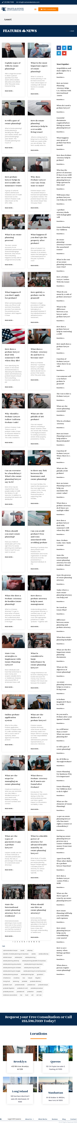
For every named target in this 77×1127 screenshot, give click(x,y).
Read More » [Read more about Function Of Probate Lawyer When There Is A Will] (61, 462)
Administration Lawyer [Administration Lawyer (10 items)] (10, 950)
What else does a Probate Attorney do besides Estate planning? (13, 600)
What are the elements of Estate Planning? (64, 804)
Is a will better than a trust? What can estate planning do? (63, 733)
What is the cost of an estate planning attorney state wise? (64, 263)
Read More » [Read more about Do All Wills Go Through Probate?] (61, 765)
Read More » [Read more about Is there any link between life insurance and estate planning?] (35, 503)
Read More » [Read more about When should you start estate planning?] (9, 557)
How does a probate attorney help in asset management (39, 600)
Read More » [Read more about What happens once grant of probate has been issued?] (61, 149)
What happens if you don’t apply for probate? (13, 295)
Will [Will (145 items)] (32, 995)
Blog (63, 1119)
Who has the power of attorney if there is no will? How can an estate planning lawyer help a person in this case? (64, 177)
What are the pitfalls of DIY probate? (37, 416)
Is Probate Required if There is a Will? (64, 702)
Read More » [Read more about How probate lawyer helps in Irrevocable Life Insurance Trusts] (9, 208)
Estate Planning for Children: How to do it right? (64, 789)
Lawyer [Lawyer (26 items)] (30, 978)
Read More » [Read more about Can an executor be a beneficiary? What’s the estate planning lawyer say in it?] (9, 504)
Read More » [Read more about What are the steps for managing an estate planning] (9, 808)
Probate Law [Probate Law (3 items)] (31, 985)
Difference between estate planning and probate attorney (64, 624)
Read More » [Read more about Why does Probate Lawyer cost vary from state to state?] (35, 208)
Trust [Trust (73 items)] (26, 995)
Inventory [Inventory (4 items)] (16, 978)
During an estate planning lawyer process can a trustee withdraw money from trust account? (64, 842)
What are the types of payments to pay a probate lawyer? (13, 842)
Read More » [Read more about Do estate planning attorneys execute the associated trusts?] (61, 253)
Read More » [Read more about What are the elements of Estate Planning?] (61, 810)
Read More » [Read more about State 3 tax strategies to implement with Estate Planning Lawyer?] (9, 687)
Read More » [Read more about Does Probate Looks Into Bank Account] (61, 549)
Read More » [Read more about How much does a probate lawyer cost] (61, 353)
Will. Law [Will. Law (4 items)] (39, 995)
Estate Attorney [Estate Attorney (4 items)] (43, 954)
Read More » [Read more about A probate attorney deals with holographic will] (61, 221)
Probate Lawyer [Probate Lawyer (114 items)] (43, 985)
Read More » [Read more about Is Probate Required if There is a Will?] (61, 708)
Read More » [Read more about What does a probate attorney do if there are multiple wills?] (61, 514)
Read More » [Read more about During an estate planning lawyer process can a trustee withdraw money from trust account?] (61, 852)
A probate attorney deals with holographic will (64, 214)
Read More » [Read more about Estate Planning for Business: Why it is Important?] (61, 780)
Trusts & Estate (15, 9)
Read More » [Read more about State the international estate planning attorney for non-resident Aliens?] (61, 569)
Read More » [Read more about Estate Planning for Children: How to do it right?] (61, 795)
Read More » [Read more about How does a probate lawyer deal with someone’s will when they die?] (9, 387)
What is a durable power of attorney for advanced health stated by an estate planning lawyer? (39, 845)
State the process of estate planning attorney (64, 577)
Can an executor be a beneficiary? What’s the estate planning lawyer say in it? (13, 476)
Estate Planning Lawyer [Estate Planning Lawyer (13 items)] (10, 974)
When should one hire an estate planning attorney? (38, 909)
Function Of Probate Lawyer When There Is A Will (63, 455)
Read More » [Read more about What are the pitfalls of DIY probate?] (35, 444)
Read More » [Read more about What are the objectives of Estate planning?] (61, 676)
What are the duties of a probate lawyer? (38, 717)
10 (34, 942)
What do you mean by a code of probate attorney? (64, 294)
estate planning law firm (15, 10)
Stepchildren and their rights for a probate (64, 71)
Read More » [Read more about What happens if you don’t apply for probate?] (9, 320)
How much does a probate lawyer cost (64, 346)
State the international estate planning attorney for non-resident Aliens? (64, 560)
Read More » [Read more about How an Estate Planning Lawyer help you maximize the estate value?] (61, 497)
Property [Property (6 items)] (39, 991)
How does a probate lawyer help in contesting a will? (64, 330)
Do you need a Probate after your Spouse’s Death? (64, 717)
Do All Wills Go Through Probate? (64, 760)
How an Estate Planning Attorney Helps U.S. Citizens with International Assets (64, 89)
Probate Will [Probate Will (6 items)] (20, 991)
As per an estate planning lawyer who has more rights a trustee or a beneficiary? (64, 821)
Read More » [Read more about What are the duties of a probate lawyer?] (35, 749)
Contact (73, 1119)
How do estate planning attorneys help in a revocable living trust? (39, 126)
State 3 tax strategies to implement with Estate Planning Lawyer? (13, 659)
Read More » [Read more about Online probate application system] (9, 745)
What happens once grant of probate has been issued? (64, 142)
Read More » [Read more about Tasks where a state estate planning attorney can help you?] (61, 601)
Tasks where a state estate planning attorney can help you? (64, 594)
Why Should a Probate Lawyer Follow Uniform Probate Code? (12, 418)
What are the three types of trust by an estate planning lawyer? (64, 897)
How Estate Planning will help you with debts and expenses (64, 914)
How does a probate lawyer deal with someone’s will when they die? (12, 355)
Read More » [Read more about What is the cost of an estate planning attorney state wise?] (61, 271)
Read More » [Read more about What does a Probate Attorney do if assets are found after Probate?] (35, 809)
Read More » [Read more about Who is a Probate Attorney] (61, 427)
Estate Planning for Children (63, 228)
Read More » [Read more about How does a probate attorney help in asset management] (35, 626)
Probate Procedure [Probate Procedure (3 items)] (37, 988)
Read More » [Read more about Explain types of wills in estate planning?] (9, 91)
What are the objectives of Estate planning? (64, 669)
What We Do (42, 1119)
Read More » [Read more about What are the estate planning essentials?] (61, 415)
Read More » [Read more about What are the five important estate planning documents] (61, 661)
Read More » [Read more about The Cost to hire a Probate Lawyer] (61, 400)
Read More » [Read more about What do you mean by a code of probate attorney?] (61, 301)
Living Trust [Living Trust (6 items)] (6, 981)
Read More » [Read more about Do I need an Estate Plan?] (61, 614)
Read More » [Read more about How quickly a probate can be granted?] (35, 322)
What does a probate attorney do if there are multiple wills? (64, 507)
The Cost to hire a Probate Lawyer (64, 395)
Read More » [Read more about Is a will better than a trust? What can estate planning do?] (61, 741)
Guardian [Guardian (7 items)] (40, 974)
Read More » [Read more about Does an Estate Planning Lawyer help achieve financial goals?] (61, 445)
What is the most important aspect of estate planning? (39, 67)
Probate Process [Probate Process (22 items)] (8, 991)
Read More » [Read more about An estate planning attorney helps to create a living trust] (61, 693)
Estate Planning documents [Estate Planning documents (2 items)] (12, 964)
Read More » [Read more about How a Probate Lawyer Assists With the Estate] (61, 286)
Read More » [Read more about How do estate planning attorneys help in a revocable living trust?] (35, 150)
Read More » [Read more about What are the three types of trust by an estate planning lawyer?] (61, 905)
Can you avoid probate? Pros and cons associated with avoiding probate (39, 537)
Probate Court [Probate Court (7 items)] (7, 985)
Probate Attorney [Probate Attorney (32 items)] (35, 981)
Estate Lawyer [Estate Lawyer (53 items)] (7, 957)
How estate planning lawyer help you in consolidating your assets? (64, 933)
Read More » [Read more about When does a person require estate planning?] (61, 974)
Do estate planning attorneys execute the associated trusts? (64, 244)
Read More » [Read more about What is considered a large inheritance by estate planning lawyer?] (35, 688)
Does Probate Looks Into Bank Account (64, 543)
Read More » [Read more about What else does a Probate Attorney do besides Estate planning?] (9, 626)
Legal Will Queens (14, 1119)
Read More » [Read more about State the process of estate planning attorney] (61, 584)
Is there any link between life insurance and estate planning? (39, 475)
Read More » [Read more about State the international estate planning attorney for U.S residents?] (9, 936)
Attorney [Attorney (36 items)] (29, 950)
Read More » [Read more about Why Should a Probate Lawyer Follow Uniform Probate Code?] (9, 442)
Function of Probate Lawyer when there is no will (64, 363)
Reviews (54, 1119)
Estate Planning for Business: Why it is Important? (64, 774)
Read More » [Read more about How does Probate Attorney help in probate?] (61, 164)
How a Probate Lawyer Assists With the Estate (63, 279)
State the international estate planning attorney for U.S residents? (12, 910)
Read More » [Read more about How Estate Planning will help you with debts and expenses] (61, 922)
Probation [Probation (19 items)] (30, 991)
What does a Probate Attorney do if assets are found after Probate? (39, 781)
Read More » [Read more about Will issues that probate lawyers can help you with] (61, 204)
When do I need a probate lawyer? (64, 106)
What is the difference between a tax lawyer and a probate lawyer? (63, 312)
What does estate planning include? (64, 638)
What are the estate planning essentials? (63, 408)
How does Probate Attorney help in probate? (64, 158)
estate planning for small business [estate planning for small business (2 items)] (35, 971)
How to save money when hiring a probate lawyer (63, 952)
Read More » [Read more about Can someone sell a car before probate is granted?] (61, 388)
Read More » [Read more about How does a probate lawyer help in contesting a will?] (61, 338)
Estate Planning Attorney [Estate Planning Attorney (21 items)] (11, 961)
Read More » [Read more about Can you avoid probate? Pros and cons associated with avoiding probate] (35, 569)
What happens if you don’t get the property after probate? (39, 239)
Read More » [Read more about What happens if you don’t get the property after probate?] (35, 265)
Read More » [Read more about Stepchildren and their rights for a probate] (61, 77)
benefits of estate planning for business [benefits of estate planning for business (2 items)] (15, 954)
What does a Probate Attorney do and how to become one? (39, 353)
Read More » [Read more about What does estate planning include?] (61, 644)
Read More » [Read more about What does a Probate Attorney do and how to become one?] (35, 380)
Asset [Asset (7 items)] (22, 950)
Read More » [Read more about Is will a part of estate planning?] (9, 148)
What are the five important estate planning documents (64, 654)
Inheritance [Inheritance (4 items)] (6, 978)
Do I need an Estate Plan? (62, 608)
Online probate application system (12, 717)
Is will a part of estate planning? (13, 122)
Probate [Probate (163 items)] (24, 981)
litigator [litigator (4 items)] (37, 978)
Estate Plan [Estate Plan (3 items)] (18, 957)
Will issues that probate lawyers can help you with (64, 197)
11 (36, 942)
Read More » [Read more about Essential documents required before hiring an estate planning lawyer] (61, 132)
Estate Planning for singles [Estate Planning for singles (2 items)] (11, 971)
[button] (35, 9)
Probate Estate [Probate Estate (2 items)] (19, 985)
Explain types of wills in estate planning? (12, 66)
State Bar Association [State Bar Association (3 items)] (10, 995)
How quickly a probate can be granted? (38, 295)
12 (39, 942)
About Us (28, 1119)
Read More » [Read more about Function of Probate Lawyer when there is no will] (61, 370)
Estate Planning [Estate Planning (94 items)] (30, 957)
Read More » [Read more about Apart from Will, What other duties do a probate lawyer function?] (61, 870)
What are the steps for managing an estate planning (12, 780)
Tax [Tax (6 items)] (21, 995)
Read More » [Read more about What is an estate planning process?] (9, 265)
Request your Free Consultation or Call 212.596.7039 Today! (38, 1019)
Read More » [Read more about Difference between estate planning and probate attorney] (61, 631)
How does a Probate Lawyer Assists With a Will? (63, 880)
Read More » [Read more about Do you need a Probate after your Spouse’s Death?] (61, 723)
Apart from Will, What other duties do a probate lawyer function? (64, 862)
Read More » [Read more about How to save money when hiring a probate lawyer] (61, 959)
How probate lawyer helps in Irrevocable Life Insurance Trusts (13, 181)
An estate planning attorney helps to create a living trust (64, 686)
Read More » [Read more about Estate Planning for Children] (61, 234)
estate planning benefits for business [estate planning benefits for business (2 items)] (34, 961)
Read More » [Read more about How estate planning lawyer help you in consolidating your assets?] (61, 942)
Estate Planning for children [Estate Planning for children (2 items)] (12, 967)
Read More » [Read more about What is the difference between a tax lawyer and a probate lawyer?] (61, 321)
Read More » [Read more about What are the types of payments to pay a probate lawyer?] (9, 870)
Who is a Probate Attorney (64, 422)
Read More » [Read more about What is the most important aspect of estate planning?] (35, 94)
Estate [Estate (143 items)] (34, 954)
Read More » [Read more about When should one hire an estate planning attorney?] (35, 937)
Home (67, 31)
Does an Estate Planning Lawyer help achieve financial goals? (64, 437)
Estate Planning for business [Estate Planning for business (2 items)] (33, 964)
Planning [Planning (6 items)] (16, 981)
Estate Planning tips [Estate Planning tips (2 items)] (27, 974)
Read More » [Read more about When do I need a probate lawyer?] (61, 112)
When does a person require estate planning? (64, 968)
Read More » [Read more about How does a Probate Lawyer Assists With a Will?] (61, 887)
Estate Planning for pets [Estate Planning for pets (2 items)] (31, 967)
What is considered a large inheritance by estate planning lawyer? (38, 660)
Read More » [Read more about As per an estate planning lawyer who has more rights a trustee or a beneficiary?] (61, 830)
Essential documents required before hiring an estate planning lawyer (64, 123)
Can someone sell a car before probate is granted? (64, 380)
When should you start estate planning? (12, 534)
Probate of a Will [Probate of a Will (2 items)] (22, 988)
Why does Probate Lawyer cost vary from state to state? (38, 181)
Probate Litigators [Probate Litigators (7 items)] (8, 988)
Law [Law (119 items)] (24, 978)
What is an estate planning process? (13, 237)
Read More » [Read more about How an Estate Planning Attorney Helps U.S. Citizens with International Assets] (61, 99)
